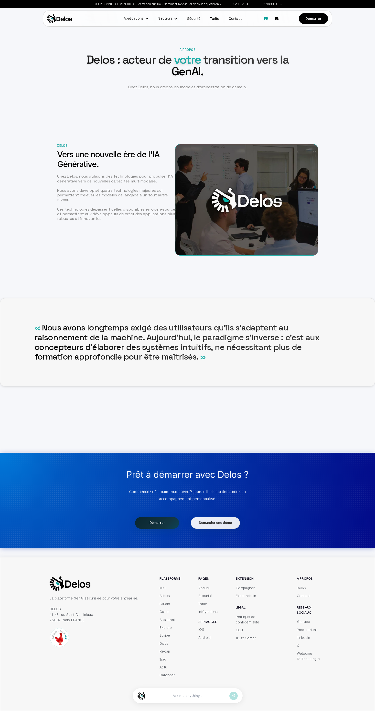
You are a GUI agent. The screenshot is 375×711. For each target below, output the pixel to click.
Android (204, 638)
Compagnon (246, 588)
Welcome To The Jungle (308, 657)
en (277, 18)
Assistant (167, 620)
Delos (301, 588)
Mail (163, 588)
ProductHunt (307, 630)
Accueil (204, 588)
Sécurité (194, 18)
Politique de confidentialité (247, 620)
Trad (163, 660)
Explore (166, 628)
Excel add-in (246, 596)
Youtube (303, 622)
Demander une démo (215, 523)
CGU (239, 631)
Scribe (165, 636)
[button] (135, 19)
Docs (164, 644)
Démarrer (313, 18)
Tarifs (214, 18)
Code (164, 612)
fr (266, 18)
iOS (201, 630)
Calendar (167, 676)
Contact (235, 18)
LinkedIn (303, 638)
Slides (165, 596)
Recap (165, 652)
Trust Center (246, 638)
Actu (163, 668)
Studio (165, 604)
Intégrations (208, 612)
